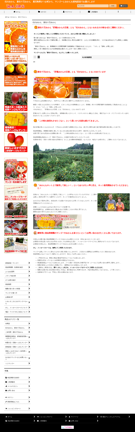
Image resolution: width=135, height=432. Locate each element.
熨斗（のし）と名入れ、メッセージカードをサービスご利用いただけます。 (79, 267)
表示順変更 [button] (87, 57)
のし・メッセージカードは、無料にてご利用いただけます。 (53, 248)
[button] (118, 12)
